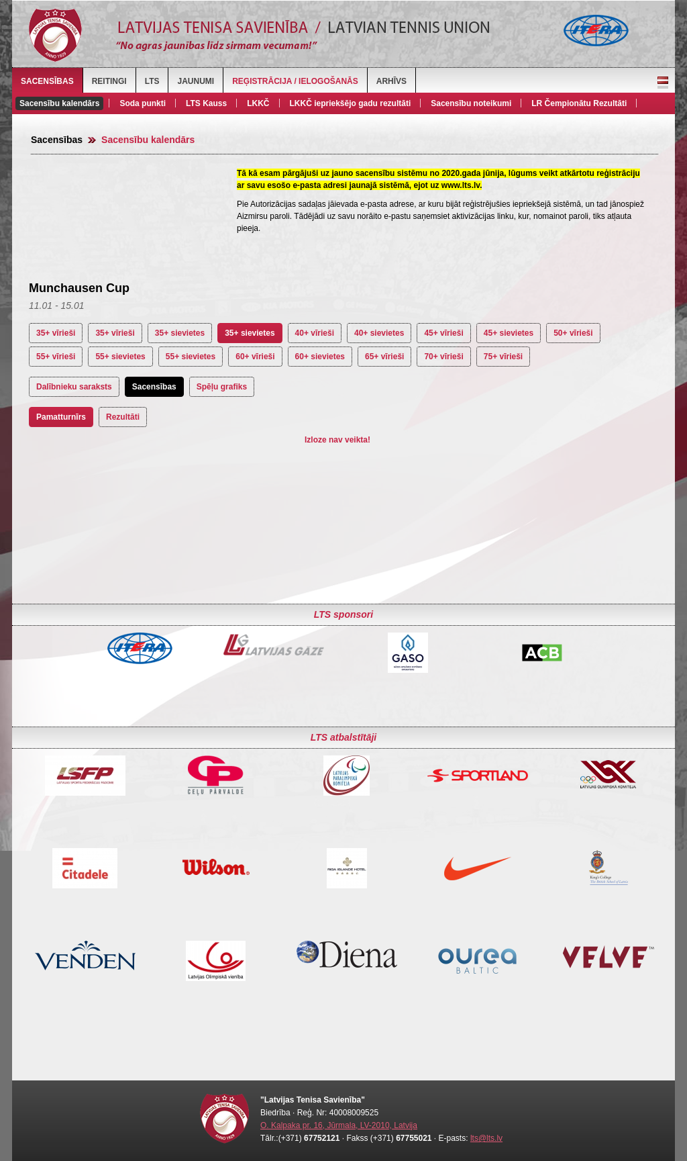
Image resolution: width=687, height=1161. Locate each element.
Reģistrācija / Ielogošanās (295, 81)
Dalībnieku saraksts (74, 386)
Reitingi (109, 81)
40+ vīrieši (314, 333)
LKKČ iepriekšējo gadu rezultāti (350, 103)
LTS (152, 81)
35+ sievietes (180, 333)
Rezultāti (123, 417)
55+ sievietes (120, 356)
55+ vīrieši (55, 356)
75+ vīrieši (503, 356)
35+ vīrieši (55, 333)
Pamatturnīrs (61, 417)
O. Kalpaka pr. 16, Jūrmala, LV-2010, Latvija (338, 1125)
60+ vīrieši (254, 356)
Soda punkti (142, 103)
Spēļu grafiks (222, 386)
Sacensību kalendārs (59, 103)
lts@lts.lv (486, 1138)
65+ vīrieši (384, 356)
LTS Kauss (206, 103)
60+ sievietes (320, 356)
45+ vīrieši (443, 333)
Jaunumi (195, 81)
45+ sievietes (508, 333)
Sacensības (47, 81)
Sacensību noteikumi (471, 103)
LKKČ (258, 103)
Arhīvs (391, 81)
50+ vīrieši (572, 333)
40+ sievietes (379, 333)
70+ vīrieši (443, 356)
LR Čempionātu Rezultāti (579, 103)
